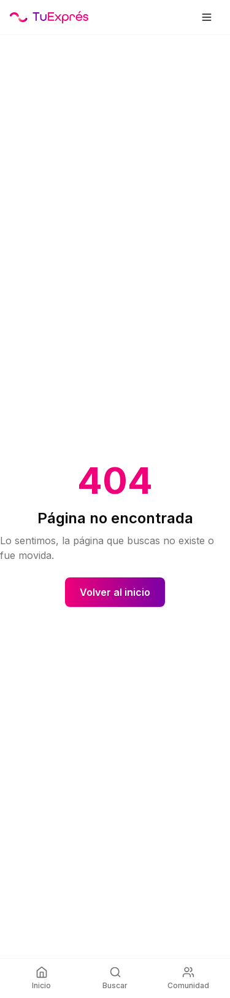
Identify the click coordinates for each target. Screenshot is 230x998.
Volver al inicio (115, 592)
